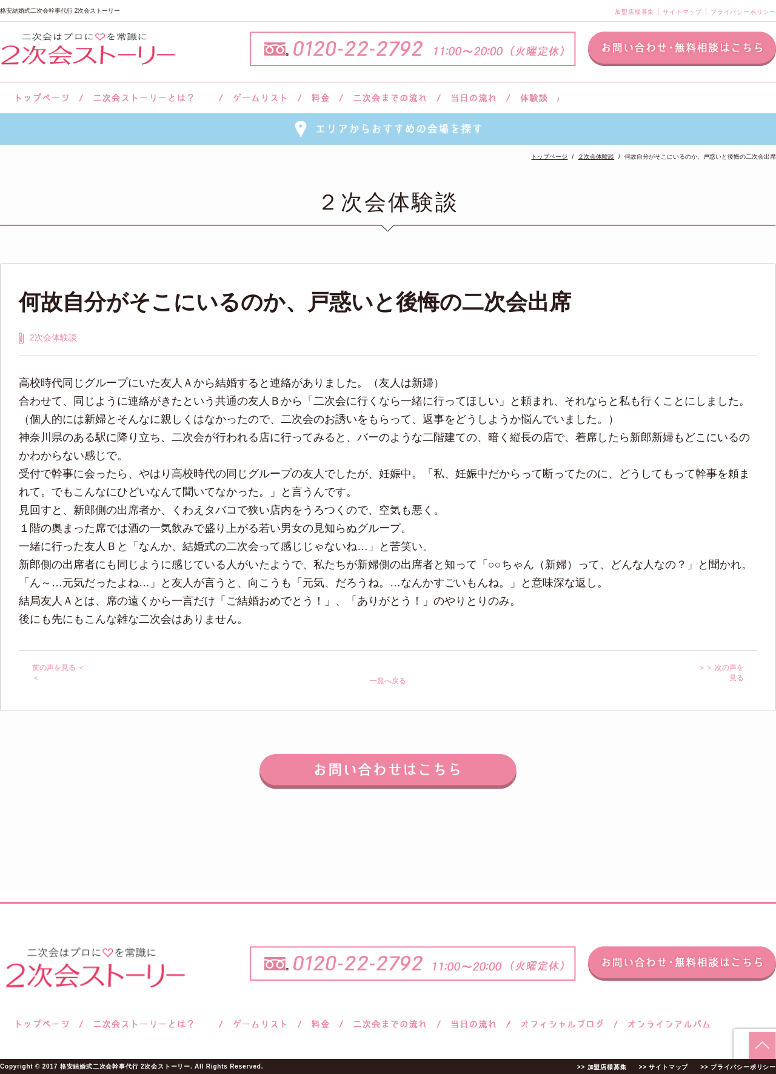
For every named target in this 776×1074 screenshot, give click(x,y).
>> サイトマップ (663, 1067)
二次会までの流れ (390, 97)
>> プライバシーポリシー (738, 1067)
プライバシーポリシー (743, 11)
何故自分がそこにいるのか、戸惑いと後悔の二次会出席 (295, 302)
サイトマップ (682, 11)
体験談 (534, 97)
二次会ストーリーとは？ (151, 97)
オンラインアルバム (666, 1024)
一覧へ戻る (388, 681)
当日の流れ (474, 97)
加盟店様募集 (634, 11)
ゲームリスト (260, 97)
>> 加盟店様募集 (602, 1067)
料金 (320, 97)
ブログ (563, 1024)
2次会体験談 (53, 337)
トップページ (40, 97)
